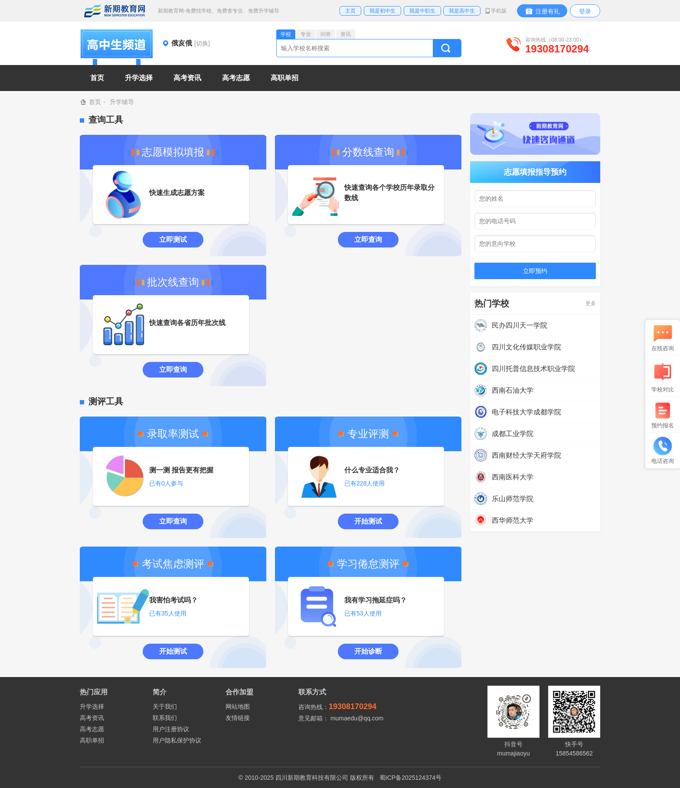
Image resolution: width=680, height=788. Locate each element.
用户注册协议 (171, 729)
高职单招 (92, 740)
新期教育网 (114, 11)
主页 (350, 11)
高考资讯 (92, 717)
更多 (590, 303)
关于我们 (165, 706)
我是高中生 (462, 11)
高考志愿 (92, 729)
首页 (97, 77)
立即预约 (535, 270)
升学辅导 (122, 101)
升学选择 (92, 706)
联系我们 (165, 717)
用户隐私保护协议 (177, 740)
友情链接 (238, 717)
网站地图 (238, 706)
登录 (585, 11)
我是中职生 (422, 11)
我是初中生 (382, 11)
